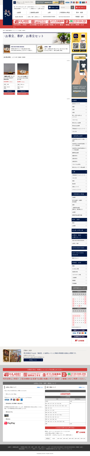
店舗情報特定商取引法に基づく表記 (53, 448)
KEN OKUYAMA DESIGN (64, 16)
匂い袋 (19, 16)
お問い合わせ (41, 8)
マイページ (25, 8)
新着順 (24, 57)
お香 (49, 12)
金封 (81, 447)
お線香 (19, 12)
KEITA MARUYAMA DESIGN (57, 447)
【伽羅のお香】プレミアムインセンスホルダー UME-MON (9, 78)
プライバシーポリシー (66, 448)
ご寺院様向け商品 (64, 12)
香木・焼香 (79, 12)
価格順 (19, 57)
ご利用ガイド (33, 8)
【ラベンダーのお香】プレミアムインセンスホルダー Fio (22, 78)
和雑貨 (77, 447)
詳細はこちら (33, 360)
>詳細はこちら (40, 387)
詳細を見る (9, 91)
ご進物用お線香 (34, 12)
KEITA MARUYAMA (49, 16)
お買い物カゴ (81, 7)
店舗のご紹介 (54, 7)
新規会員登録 (17, 8)
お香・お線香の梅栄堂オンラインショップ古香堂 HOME (15, 30)
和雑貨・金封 (80, 16)
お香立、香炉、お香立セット (34, 16)
